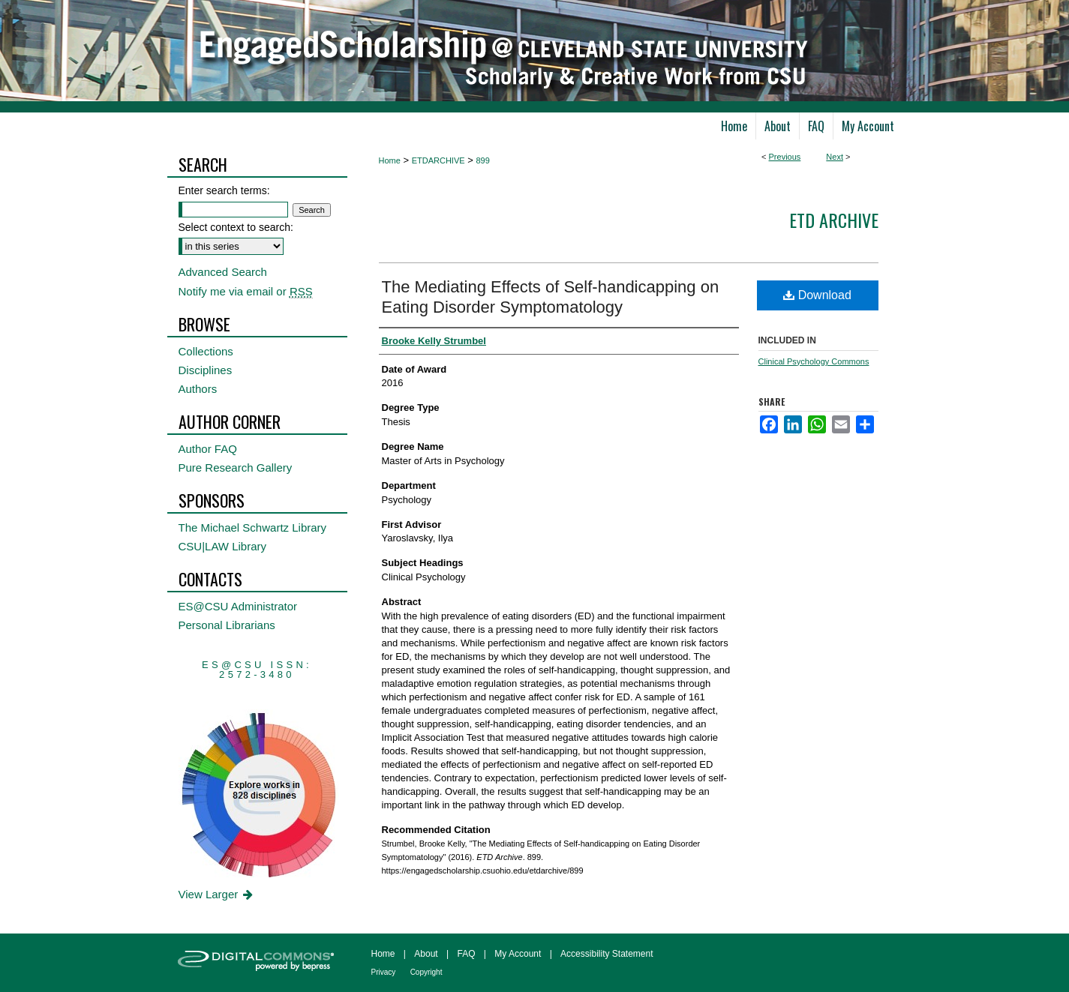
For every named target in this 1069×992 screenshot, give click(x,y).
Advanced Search (223, 271)
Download (817, 295)
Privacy (383, 972)
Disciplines (206, 370)
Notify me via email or (246, 291)
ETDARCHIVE (438, 160)
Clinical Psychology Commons (813, 361)
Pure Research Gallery (236, 467)
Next (834, 156)
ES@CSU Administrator (238, 606)
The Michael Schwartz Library (253, 527)
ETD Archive (833, 219)
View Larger (217, 894)
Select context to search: (236, 227)
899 (482, 160)
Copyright (426, 972)
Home (390, 160)
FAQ (466, 954)
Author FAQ (208, 448)
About (425, 954)
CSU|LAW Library (223, 546)
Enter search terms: (224, 190)
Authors (198, 388)
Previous (785, 156)
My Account (517, 954)
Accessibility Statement (606, 954)
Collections (206, 351)
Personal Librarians (227, 625)
